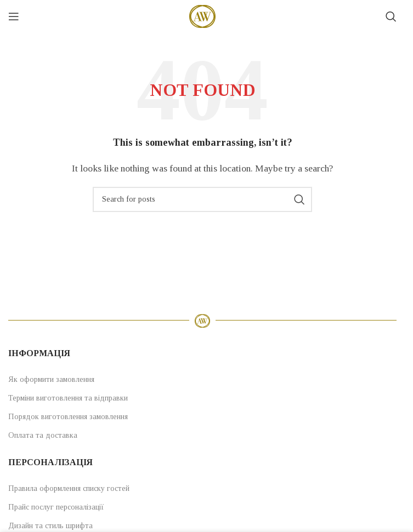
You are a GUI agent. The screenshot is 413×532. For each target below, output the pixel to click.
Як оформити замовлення (51, 379)
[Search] (391, 16)
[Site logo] (202, 15)
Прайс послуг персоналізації (56, 507)
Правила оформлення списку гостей (68, 488)
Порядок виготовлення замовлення (68, 417)
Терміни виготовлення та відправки (68, 398)
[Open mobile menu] (14, 16)
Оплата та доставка (42, 435)
